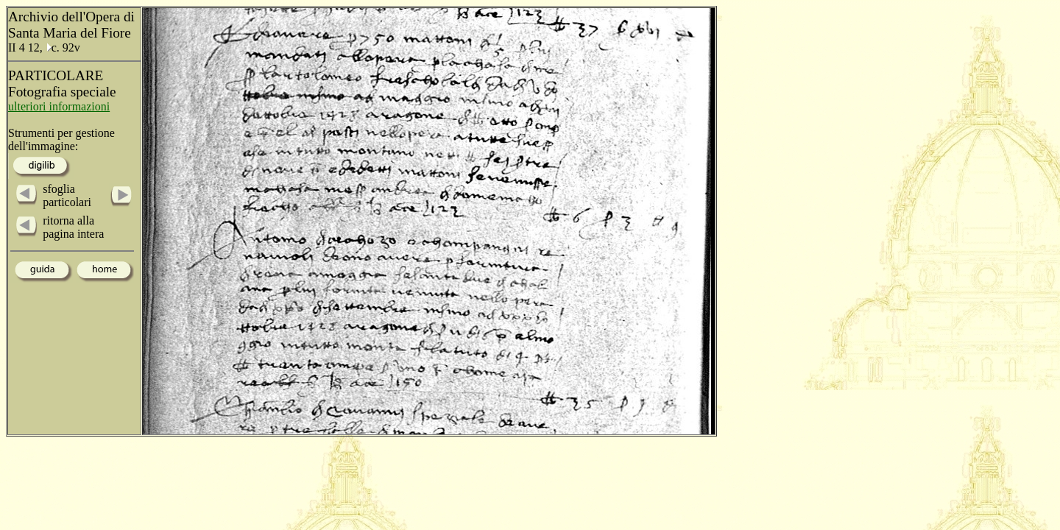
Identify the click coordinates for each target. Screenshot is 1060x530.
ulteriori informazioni (59, 106)
